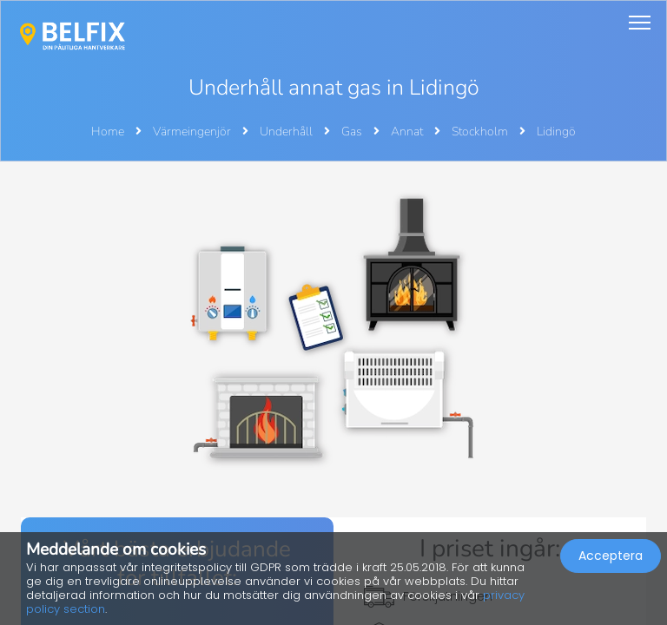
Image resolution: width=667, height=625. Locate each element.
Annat (408, 131)
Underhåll (287, 131)
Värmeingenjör (193, 131)
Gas (353, 131)
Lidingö (556, 131)
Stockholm (481, 131)
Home (107, 131)
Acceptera (610, 555)
